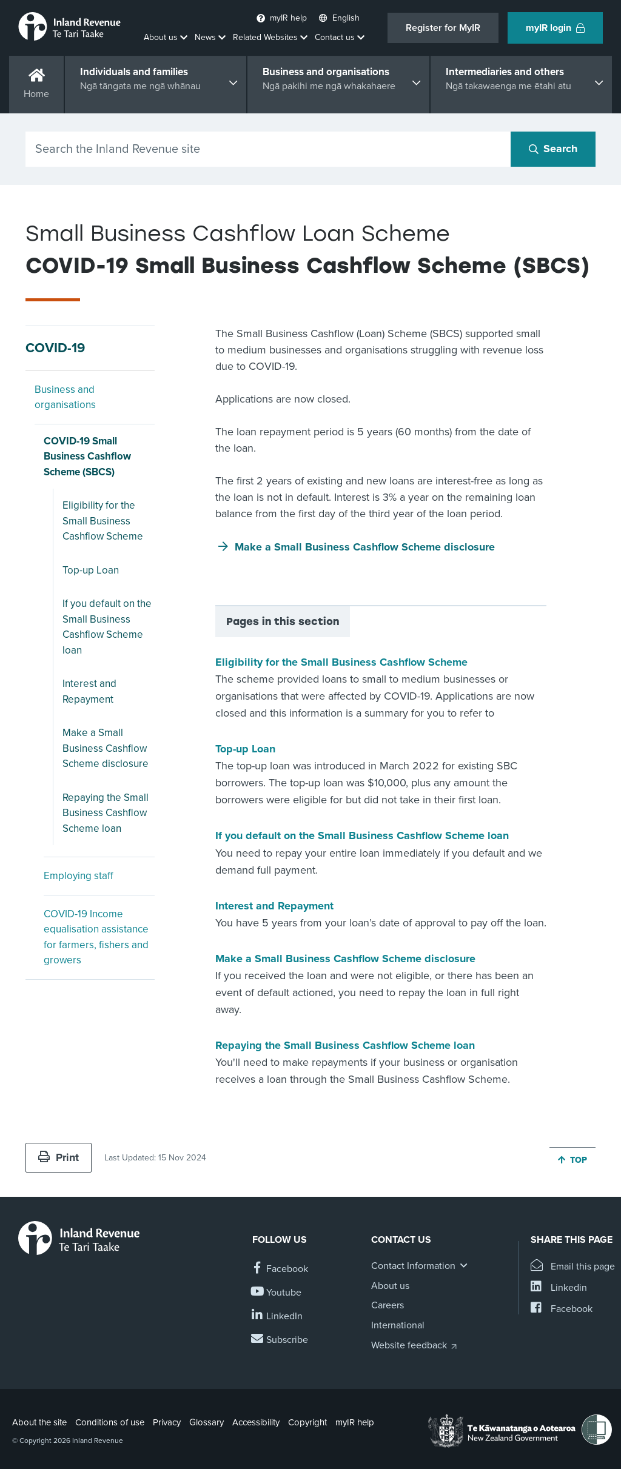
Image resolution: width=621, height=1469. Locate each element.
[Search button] (553, 149)
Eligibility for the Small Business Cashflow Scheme (102, 521)
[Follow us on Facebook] (280, 1269)
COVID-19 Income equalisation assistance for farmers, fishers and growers (96, 937)
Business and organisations (65, 397)
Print (58, 1157)
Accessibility (256, 1422)
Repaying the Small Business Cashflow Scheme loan (105, 813)
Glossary (206, 1422)
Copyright (307, 1422)
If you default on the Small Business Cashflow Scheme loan (107, 627)
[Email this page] (573, 1266)
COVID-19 (55, 348)
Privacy (167, 1422)
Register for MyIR (443, 28)
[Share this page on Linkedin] (559, 1288)
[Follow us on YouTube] (276, 1292)
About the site (39, 1422)
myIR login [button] (555, 28)
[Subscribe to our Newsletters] (280, 1340)
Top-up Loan (90, 570)
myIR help (354, 1422)
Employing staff (78, 875)
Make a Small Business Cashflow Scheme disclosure (105, 748)
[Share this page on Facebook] (561, 1309)
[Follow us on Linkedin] (277, 1316)
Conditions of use (109, 1422)
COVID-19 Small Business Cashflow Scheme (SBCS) (87, 456)
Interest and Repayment (89, 691)
